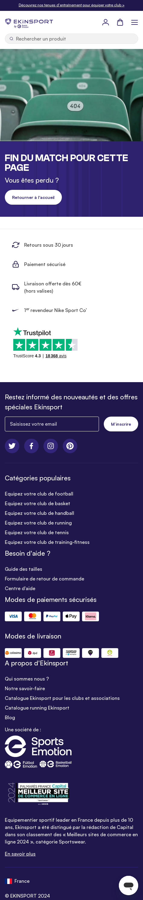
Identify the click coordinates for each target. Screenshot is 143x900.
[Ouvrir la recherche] (71, 39)
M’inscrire (121, 424)
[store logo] (29, 22)
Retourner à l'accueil (33, 197)
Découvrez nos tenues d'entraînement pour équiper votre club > (72, 5)
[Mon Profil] (105, 22)
